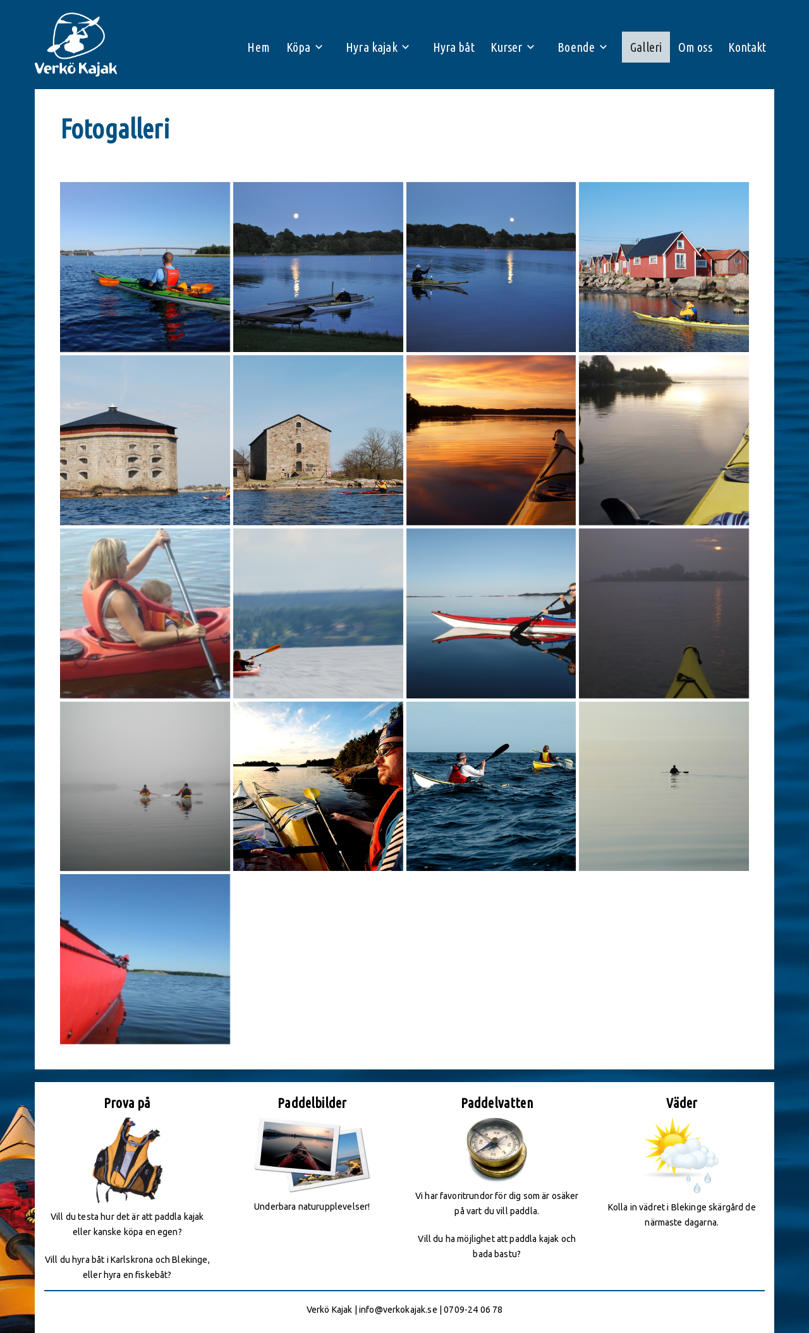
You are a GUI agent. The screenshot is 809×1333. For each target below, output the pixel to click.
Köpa (294, 48)
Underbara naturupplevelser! (312, 1207)
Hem (252, 48)
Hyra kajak (367, 48)
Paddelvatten (497, 1103)
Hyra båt (448, 48)
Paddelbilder (311, 1103)
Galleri (641, 48)
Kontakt (745, 48)
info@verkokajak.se (398, 1310)
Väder (681, 1103)
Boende (572, 48)
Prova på (127, 1103)
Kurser (504, 48)
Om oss (691, 48)
